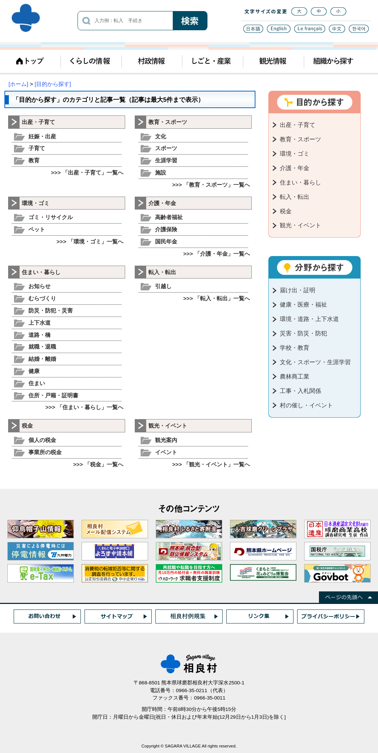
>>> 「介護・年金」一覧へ (216, 254)
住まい (36, 383)
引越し (163, 286)
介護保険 (166, 229)
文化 (160, 136)
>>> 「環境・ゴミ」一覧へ (89, 241)
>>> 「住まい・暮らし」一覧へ (84, 407)
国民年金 (166, 241)
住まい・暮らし (41, 272)
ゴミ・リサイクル (50, 217)
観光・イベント (167, 425)
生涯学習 (166, 160)
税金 (27, 425)
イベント (166, 452)
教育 (33, 160)
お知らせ (39, 286)
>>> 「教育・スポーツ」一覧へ (211, 185)
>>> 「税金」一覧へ (98, 464)
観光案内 (166, 440)
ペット (36, 229)
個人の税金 (42, 440)
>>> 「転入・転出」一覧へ (216, 298)
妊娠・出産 (42, 136)
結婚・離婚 (42, 359)
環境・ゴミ (35, 203)
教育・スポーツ (167, 122)
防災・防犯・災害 (50, 310)
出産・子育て (38, 122)
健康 (33, 371)
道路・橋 (39, 335)
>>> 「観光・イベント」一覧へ (211, 464)
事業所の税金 (45, 452)
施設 (160, 172)
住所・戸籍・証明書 (53, 395)
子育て (36, 148)
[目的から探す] (53, 84)
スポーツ (166, 148)
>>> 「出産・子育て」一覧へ (87, 172)
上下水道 (39, 322)
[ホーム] (18, 84)
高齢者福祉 (169, 217)
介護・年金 (162, 203)
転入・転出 (162, 272)
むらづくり (42, 298)
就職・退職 (42, 346)
